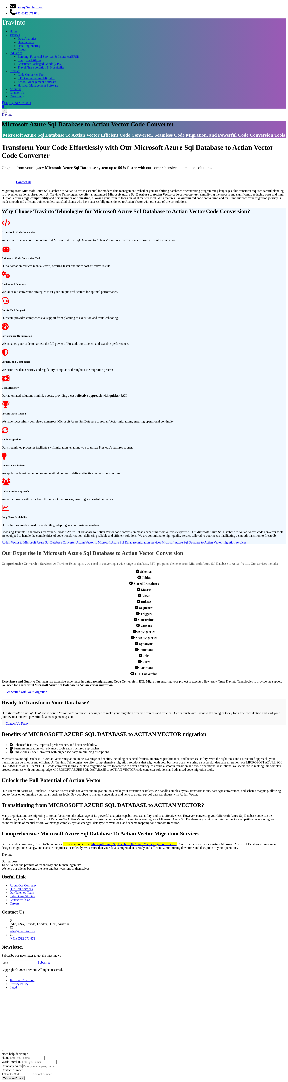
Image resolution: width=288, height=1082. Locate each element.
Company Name (12, 1066)
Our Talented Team (22, 892)
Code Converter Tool (31, 74)
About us (15, 89)
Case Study (17, 96)
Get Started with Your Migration (26, 692)
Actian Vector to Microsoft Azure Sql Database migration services (118, 542)
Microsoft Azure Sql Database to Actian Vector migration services (204, 542)
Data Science (26, 42)
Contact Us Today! (18, 723)
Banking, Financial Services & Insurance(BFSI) (48, 56)
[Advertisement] (122, 1020)
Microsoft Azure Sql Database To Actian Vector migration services (134, 844)
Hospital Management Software (38, 85)
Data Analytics (27, 38)
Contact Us (17, 92)
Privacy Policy (19, 983)
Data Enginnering (29, 45)
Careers (14, 903)
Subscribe (44, 962)
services (15, 35)
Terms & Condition (22, 980)
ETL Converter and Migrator (36, 78)
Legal (13, 987)
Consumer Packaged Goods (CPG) (40, 64)
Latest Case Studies (22, 896)
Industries (16, 53)
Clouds (22, 49)
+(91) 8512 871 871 (16, 103)
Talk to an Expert (13, 1078)
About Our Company (23, 885)
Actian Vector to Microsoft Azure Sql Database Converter (39, 542)
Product (15, 71)
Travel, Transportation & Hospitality (41, 67)
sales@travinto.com (26, 7)
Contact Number (12, 1070)
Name (5, 1057)
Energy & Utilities (29, 60)
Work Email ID (11, 1062)
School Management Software (37, 82)
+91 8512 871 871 (24, 13)
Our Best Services (21, 889)
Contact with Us (20, 899)
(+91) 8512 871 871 (22, 938)
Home (13, 31)
